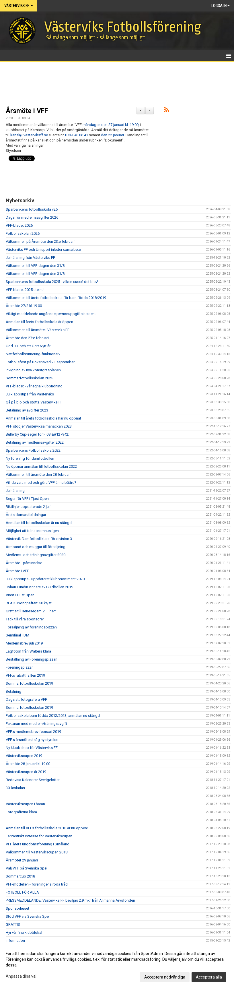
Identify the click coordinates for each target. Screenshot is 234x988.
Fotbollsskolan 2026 (23, 233)
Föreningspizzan (20, 667)
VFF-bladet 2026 (19, 225)
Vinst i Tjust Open (20, 595)
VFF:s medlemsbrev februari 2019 (33, 731)
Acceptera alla (209, 977)
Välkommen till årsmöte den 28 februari (38, 474)
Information (15, 940)
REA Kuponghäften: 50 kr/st (29, 603)
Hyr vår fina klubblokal (24, 932)
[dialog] (117, 965)
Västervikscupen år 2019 (26, 772)
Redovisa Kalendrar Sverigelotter (33, 780)
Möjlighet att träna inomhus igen (32, 531)
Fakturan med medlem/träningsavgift (36, 723)
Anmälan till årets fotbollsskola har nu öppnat (43, 418)
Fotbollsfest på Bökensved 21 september (40, 362)
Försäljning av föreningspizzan (31, 627)
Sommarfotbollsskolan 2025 (29, 378)
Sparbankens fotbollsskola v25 (32, 209)
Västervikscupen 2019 (24, 756)
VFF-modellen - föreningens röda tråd (37, 884)
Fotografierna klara (21, 812)
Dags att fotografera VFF (26, 699)
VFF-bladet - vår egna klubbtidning (34, 386)
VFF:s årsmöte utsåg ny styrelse (32, 739)
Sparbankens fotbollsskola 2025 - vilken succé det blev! (52, 281)
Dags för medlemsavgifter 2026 (32, 217)
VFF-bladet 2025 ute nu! (25, 290)
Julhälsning (15, 490)
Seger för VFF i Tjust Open (27, 498)
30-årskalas (15, 788)
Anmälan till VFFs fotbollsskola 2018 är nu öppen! (47, 828)
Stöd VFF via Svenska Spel (28, 916)
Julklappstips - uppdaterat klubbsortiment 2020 (45, 579)
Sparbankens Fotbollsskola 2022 (33, 450)
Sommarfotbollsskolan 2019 (29, 683)
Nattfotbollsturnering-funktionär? (33, 354)
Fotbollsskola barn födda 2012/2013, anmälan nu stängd (53, 715)
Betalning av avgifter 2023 (27, 410)
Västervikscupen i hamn (25, 804)
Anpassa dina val (21, 976)
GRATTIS (13, 924)
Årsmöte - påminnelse (24, 563)
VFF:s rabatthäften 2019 (25, 675)
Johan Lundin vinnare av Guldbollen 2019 (39, 587)
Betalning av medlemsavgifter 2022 (35, 442)
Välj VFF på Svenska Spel (26, 868)
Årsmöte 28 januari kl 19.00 (28, 764)
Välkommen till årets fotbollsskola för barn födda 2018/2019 (56, 298)
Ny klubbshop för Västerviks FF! (32, 748)
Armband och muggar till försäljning (35, 547)
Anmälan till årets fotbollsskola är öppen (39, 322)
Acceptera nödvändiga (164, 977)
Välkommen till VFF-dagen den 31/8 (35, 265)
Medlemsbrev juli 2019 (24, 643)
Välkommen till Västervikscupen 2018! (37, 852)
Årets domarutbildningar (26, 515)
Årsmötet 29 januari (22, 860)
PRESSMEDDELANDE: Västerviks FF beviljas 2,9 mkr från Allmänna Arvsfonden (70, 900)
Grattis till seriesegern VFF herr (31, 611)
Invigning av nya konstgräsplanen (33, 370)
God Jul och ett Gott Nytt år (28, 346)
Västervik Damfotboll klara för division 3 (39, 539)
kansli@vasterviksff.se (29, 135)
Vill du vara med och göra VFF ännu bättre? (41, 482)
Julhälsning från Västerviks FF (30, 257)
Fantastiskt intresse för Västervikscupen (39, 836)
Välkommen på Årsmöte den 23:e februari (40, 241)
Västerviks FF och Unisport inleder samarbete (43, 249)
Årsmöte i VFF (27, 111)
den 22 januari (112, 135)
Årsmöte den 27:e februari (27, 338)
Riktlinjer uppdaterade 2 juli (28, 506)
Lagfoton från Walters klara (28, 651)
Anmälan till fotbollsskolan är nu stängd (39, 523)
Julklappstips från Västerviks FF (32, 394)
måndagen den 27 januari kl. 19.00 (111, 125)
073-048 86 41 (76, 135)
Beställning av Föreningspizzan (31, 659)
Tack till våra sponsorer (25, 619)
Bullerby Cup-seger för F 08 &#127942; (37, 434)
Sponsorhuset (17, 908)
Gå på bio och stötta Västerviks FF (34, 402)
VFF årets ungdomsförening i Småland (37, 844)
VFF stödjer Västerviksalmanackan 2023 (39, 426)
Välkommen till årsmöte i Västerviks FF (37, 330)
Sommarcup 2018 (20, 876)
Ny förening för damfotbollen (30, 458)
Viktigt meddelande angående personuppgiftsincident (51, 314)
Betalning (13, 691)
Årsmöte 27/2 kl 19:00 (24, 306)
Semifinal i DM (17, 635)
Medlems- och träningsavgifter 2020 (35, 555)
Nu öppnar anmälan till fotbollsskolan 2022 (41, 466)
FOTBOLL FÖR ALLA (22, 892)
